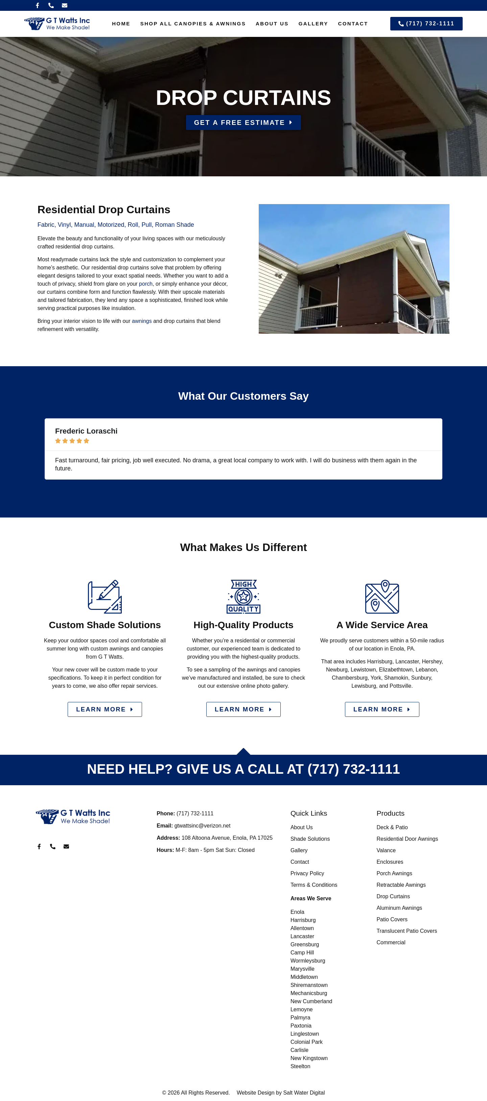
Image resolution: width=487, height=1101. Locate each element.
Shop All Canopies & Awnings (193, 23)
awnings (142, 321)
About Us (272, 23)
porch (146, 284)
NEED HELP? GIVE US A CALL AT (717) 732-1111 (243, 769)
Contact (353, 23)
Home (121, 23)
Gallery (313, 23)
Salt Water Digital (304, 1093)
